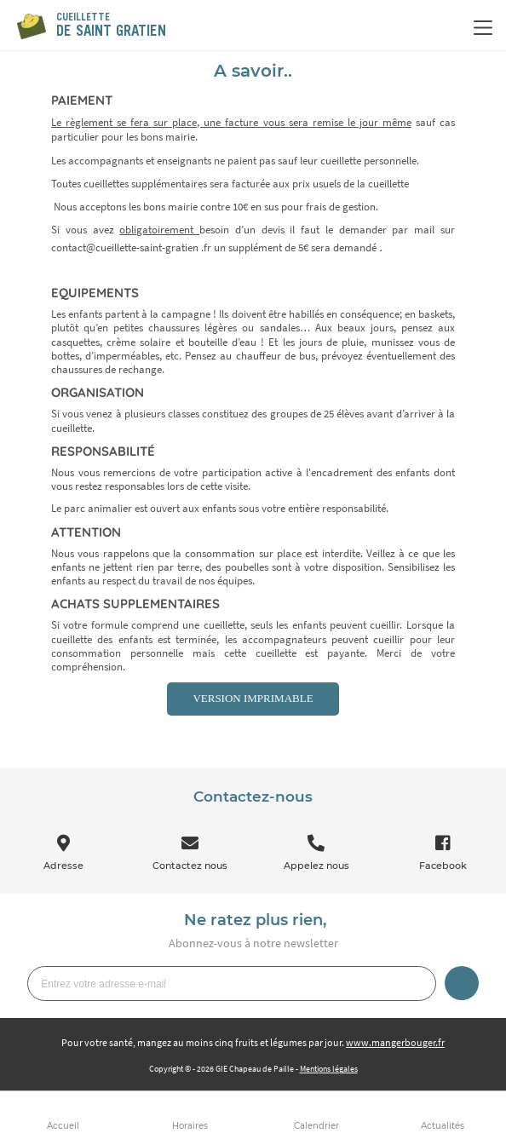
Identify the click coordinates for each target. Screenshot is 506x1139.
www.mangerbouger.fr (395, 1042)
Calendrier (316, 1125)
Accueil (63, 1125)
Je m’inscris (462, 983)
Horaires (190, 1125)
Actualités (442, 1125)
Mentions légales (329, 1068)
